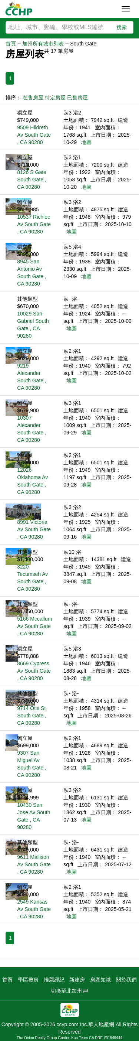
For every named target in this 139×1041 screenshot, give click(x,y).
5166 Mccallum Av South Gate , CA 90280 (34, 626)
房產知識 (100, 980)
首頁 (11, 44)
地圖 (86, 142)
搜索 (121, 27)
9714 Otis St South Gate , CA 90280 (31, 715)
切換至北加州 (70, 991)
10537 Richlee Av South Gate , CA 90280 (34, 224)
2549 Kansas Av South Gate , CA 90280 (34, 909)
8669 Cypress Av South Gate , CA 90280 (34, 671)
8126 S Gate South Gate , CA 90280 (31, 179)
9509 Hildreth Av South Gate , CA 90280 (34, 134)
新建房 (77, 980)
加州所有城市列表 (43, 44)
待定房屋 (55, 97)
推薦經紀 (54, 980)
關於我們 (126, 980)
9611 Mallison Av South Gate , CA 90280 (34, 864)
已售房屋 (77, 97)
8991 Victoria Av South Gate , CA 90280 (34, 529)
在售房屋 (33, 97)
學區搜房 (28, 980)
